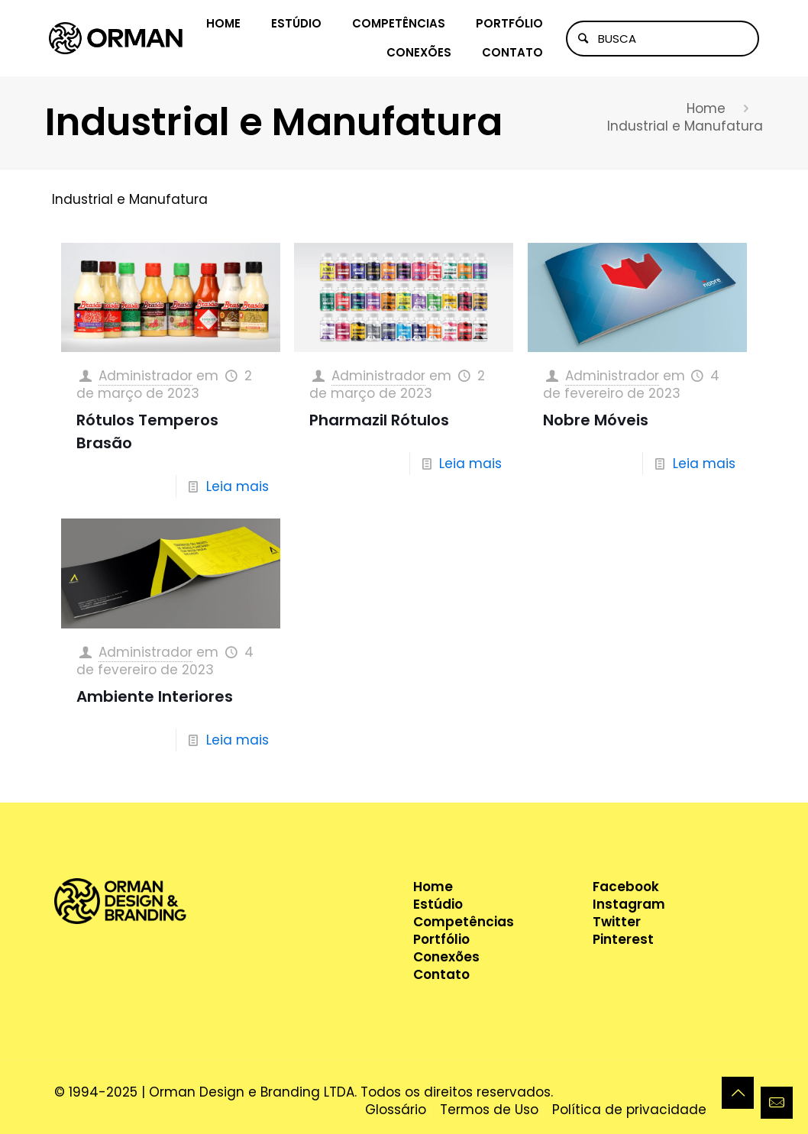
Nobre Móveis (595, 420)
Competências (463, 922)
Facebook (626, 887)
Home (706, 108)
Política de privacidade (629, 1109)
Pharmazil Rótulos (379, 420)
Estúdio (438, 904)
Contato (441, 975)
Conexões (446, 957)
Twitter (617, 922)
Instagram (629, 904)
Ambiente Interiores (154, 696)
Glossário (395, 1109)
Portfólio (441, 939)
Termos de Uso (489, 1109)
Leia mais (237, 486)
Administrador (145, 376)
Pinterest (623, 939)
